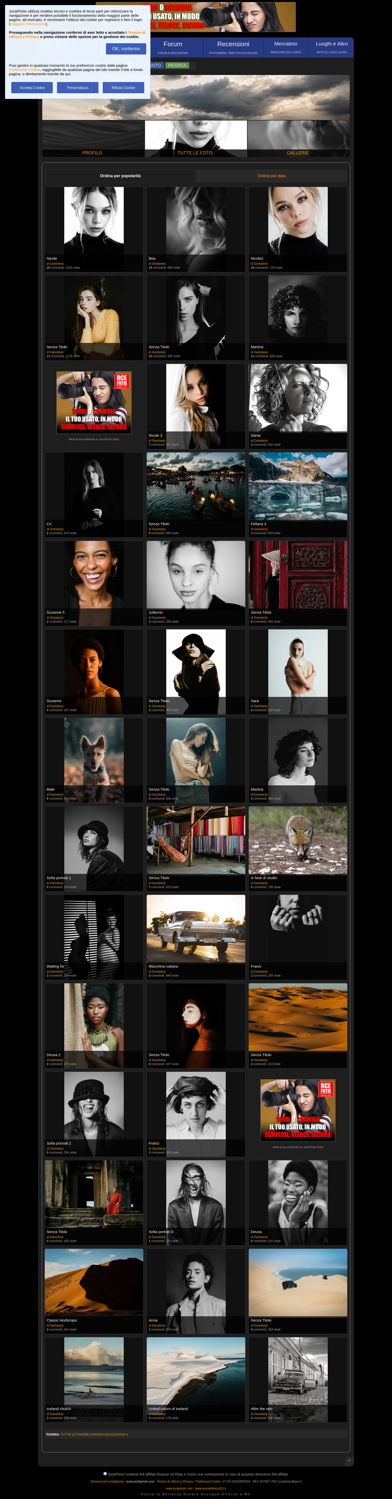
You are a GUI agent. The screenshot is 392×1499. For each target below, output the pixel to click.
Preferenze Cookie (24, 69)
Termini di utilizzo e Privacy (175, 1481)
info (116, 439)
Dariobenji (56, 263)
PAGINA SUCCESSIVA (110, 1434)
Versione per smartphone (107, 1481)
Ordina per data (272, 176)
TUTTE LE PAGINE (75, 1434)
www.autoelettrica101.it (210, 1488)
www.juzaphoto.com (179, 1488)
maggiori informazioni (28, 24)
